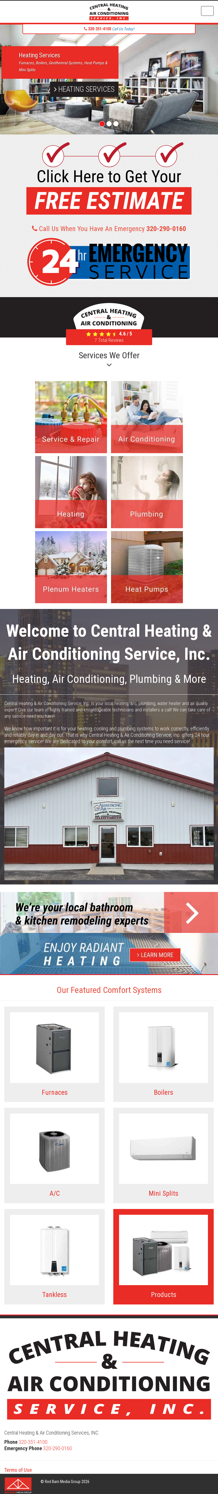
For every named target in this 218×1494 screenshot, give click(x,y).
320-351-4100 (33, 1442)
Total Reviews (109, 340)
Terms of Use (18, 1470)
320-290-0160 (57, 1448)
